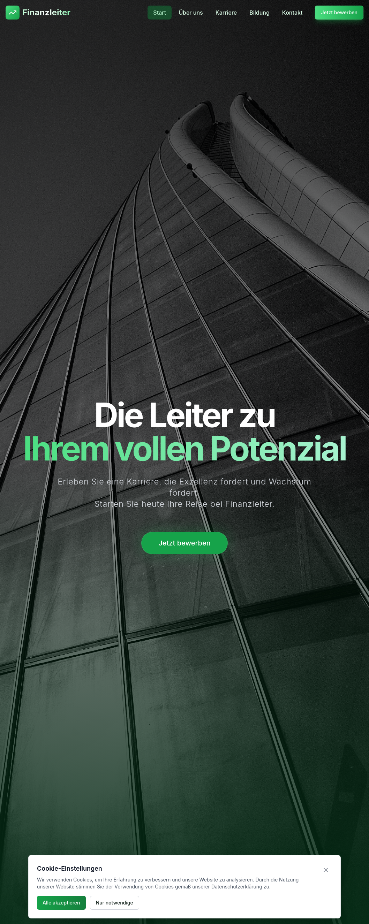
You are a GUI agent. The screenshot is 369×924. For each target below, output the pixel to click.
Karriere (226, 12)
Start (159, 12)
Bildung (259, 12)
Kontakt (292, 12)
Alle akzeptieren (61, 903)
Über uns (191, 12)
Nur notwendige (114, 903)
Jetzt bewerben (339, 12)
